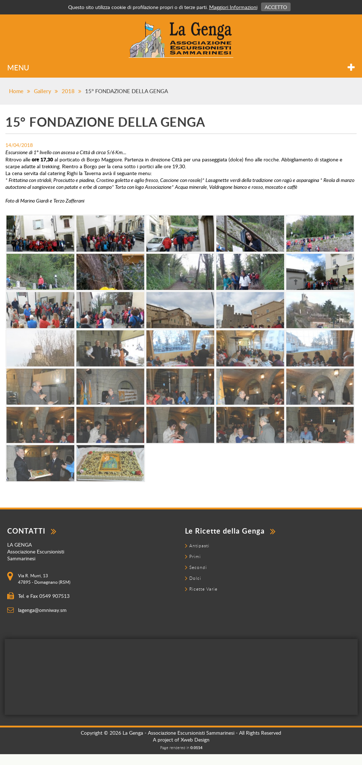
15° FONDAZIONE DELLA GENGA (126, 91)
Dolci (195, 578)
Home (16, 91)
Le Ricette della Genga (230, 531)
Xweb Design (195, 739)
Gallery (42, 91)
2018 (68, 91)
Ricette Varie (203, 589)
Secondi (198, 567)
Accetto (276, 7)
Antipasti (199, 545)
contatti (32, 531)
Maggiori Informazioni (233, 7)
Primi (195, 556)
